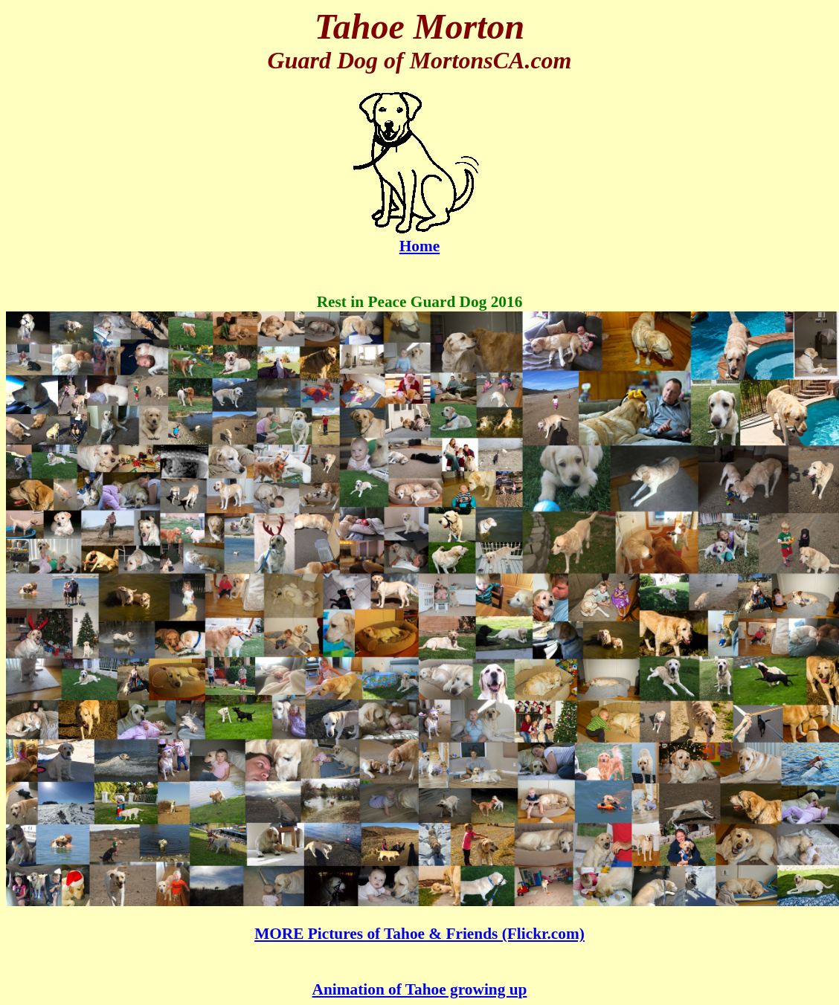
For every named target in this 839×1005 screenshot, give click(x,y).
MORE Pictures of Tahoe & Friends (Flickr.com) (419, 934)
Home (419, 239)
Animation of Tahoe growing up (419, 989)
